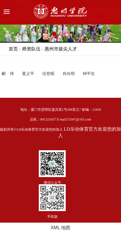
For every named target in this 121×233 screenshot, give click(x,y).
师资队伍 (31, 48)
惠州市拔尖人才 (61, 48)
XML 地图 (61, 227)
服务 (113, 12)
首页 (13, 48)
